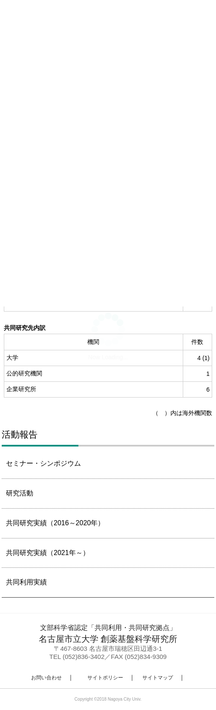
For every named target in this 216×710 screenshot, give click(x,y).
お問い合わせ (46, 678)
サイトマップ (157, 678)
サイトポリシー (105, 678)
